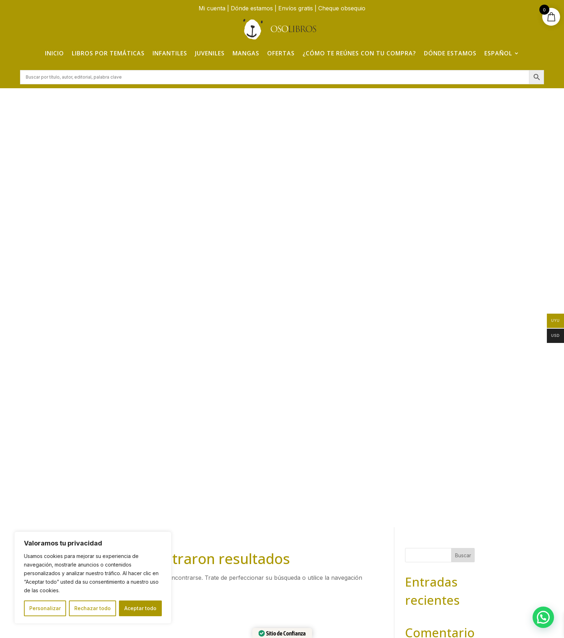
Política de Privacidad (425, 521)
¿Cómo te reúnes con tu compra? (359, 53)
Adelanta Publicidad (387, 621)
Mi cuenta (212, 8)
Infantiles (170, 53)
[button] (543, 617)
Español (498, 53)
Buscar (463, 118)
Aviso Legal (425, 505)
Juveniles (210, 53)
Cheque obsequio (341, 8)
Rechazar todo (92, 608)
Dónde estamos (252, 8)
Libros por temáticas (108, 53)
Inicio (54, 53)
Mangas (246, 53)
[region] (92, 578)
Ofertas (281, 53)
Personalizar (45, 608)
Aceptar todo (140, 608)
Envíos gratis (295, 8)
